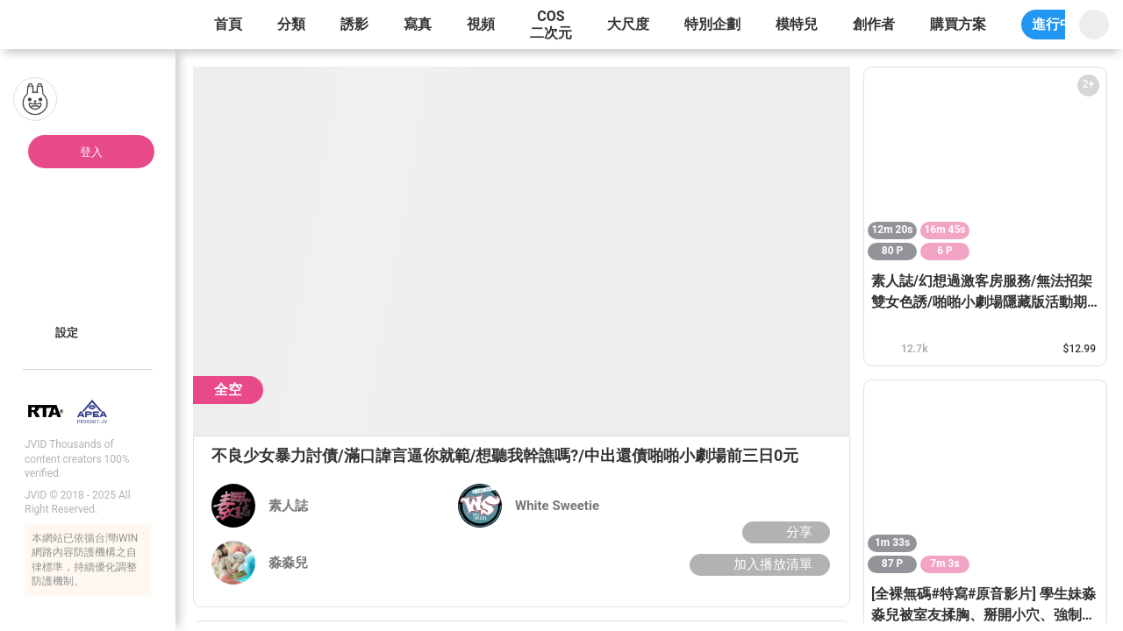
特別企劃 (712, 24)
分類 (291, 24)
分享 (783, 532)
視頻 (481, 24)
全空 (228, 389)
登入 (91, 152)
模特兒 (797, 24)
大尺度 (628, 24)
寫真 (418, 24)
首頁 (228, 24)
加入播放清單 (757, 564)
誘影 (354, 24)
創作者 (874, 24)
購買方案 (958, 24)
